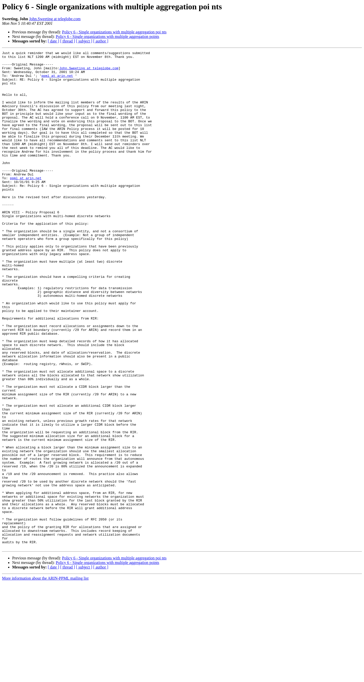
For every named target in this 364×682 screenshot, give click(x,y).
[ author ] (100, 41)
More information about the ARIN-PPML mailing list (45, 677)
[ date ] (53, 41)
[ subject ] (84, 41)
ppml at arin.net (57, 81)
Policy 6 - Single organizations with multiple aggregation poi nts (114, 32)
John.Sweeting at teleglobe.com (55, 19)
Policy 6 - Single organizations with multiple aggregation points (107, 36)
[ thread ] (67, 41)
